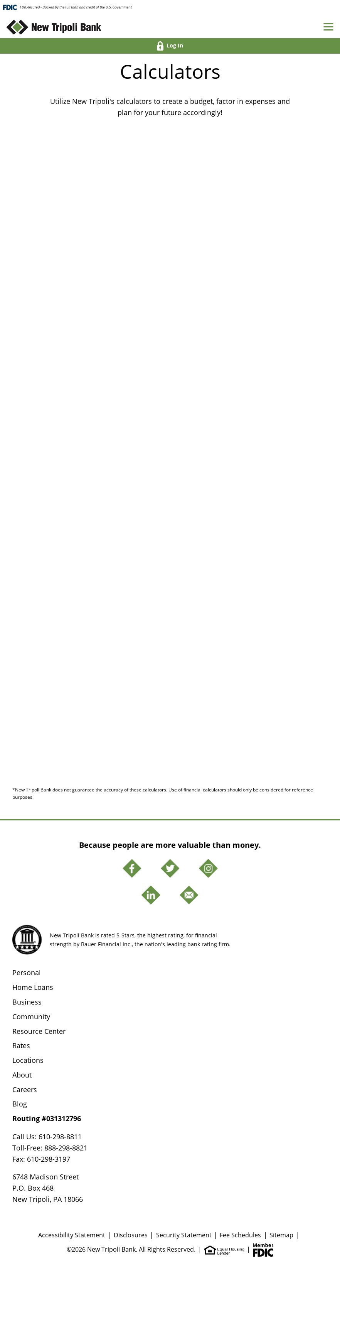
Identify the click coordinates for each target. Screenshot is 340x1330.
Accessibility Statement (71, 1235)
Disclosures (131, 1235)
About (22, 1074)
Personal (26, 972)
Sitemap (281, 1235)
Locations (28, 1060)
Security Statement (184, 1235)
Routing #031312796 (46, 1118)
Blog (19, 1103)
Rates (21, 1045)
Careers (24, 1089)
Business (27, 1001)
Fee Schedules (240, 1235)
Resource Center (39, 1031)
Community (31, 1016)
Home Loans (32, 987)
